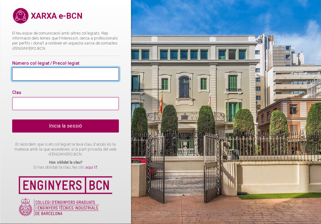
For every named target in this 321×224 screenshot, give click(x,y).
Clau (16, 92)
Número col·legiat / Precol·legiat (45, 63)
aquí (89, 167)
